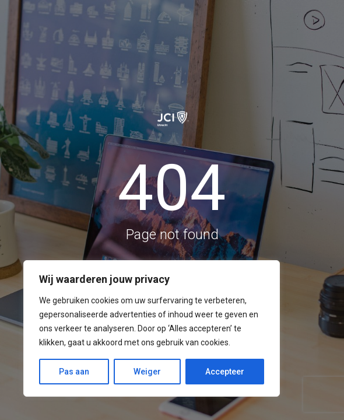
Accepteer (224, 371)
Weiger (147, 371)
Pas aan (74, 371)
